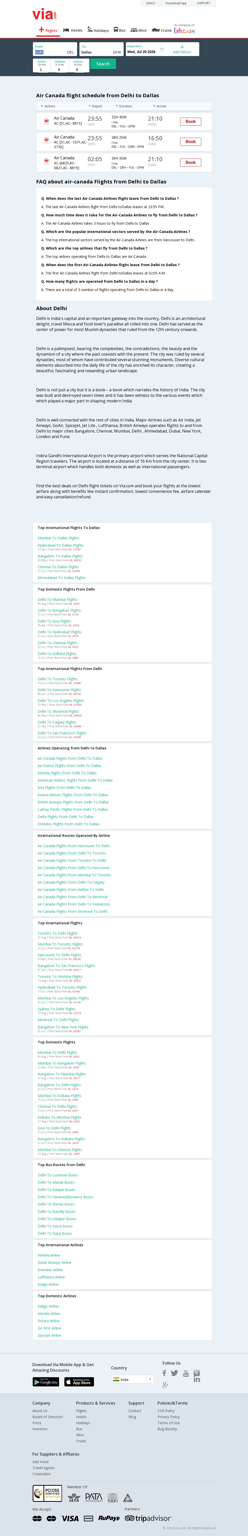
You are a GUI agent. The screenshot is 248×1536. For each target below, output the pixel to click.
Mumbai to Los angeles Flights (63, 998)
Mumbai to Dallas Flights (58, 538)
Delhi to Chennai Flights (57, 642)
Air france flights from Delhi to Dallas (69, 765)
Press (36, 1422)
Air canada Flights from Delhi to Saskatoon (74, 904)
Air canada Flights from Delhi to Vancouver (74, 867)
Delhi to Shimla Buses (56, 1204)
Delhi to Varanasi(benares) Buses (65, 1196)
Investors (39, 1428)
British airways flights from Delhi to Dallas (73, 802)
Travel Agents (43, 1467)
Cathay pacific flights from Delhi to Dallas (73, 809)
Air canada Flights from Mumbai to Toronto (74, 875)
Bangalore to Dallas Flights (60, 556)
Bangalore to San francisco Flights (66, 965)
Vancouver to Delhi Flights (59, 954)
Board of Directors (47, 1416)
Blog (132, 1416)
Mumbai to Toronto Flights (60, 944)
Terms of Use (169, 1422)
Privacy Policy (169, 1416)
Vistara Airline (49, 1320)
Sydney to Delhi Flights (57, 1008)
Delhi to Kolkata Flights (57, 653)
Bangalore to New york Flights (63, 1027)
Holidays (83, 1422)
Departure (134, 46)
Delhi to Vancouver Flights (59, 689)
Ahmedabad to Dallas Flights (61, 577)
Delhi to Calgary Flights (57, 722)
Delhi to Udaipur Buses (57, 1218)
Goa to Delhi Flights (54, 1128)
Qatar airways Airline (54, 1262)
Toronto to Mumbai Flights (60, 976)
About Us (39, 1410)
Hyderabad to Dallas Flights (60, 545)
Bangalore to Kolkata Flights (61, 1138)
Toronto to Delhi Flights (58, 933)
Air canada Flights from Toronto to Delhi (72, 860)
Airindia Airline (49, 1255)
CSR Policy (166, 1410)
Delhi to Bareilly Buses (56, 1211)
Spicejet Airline (49, 1335)
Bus (79, 1428)
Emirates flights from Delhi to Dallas (68, 824)
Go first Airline (49, 1328)
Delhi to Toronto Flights (58, 679)
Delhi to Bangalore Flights (59, 610)
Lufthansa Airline (51, 1277)
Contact (134, 1410)
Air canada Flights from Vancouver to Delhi (74, 845)
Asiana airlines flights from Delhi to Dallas (73, 794)
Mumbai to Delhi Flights (57, 1052)
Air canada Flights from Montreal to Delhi (72, 911)
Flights (81, 1410)
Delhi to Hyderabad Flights (60, 632)
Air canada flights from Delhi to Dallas (70, 758)
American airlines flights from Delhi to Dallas (75, 780)
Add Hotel (40, 1461)
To (84, 46)
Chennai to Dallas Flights (58, 566)
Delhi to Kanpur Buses (56, 1189)
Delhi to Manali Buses (56, 1182)
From (39, 46)
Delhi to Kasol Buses (55, 1226)
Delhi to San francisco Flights (62, 733)
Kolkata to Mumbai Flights (59, 1117)
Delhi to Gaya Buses (55, 1233)
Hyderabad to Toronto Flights (62, 987)
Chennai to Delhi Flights (57, 1106)
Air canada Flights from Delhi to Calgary (71, 882)
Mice (80, 1434)
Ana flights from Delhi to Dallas (64, 787)
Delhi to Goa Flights (54, 621)
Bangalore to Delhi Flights (59, 1084)
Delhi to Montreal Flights (58, 711)
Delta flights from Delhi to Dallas (66, 816)
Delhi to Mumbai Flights (57, 599)
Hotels (81, 1416)
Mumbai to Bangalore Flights (62, 1063)
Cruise (81, 1440)
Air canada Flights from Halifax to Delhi (71, 889)
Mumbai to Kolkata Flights (59, 1095)
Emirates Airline (50, 1269)
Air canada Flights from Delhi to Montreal (72, 896)
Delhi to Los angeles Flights (61, 700)
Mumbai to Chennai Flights (60, 1149)
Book (191, 121)
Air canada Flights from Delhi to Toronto (72, 853)
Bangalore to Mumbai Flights (62, 1074)
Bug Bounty (167, 1428)
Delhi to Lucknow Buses (58, 1175)
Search (103, 64)
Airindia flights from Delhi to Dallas (67, 773)
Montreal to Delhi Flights (58, 1019)
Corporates (41, 1473)
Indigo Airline (48, 1284)
